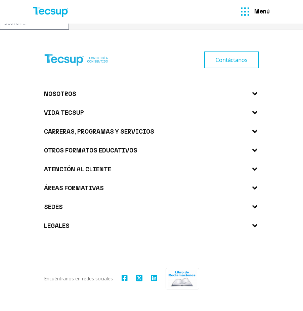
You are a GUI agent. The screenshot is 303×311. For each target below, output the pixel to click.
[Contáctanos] (231, 59)
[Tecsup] (50, 12)
